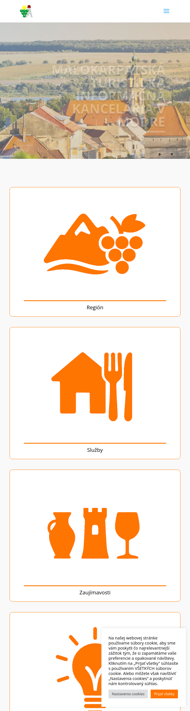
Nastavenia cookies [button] (128, 693)
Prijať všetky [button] (164, 693)
